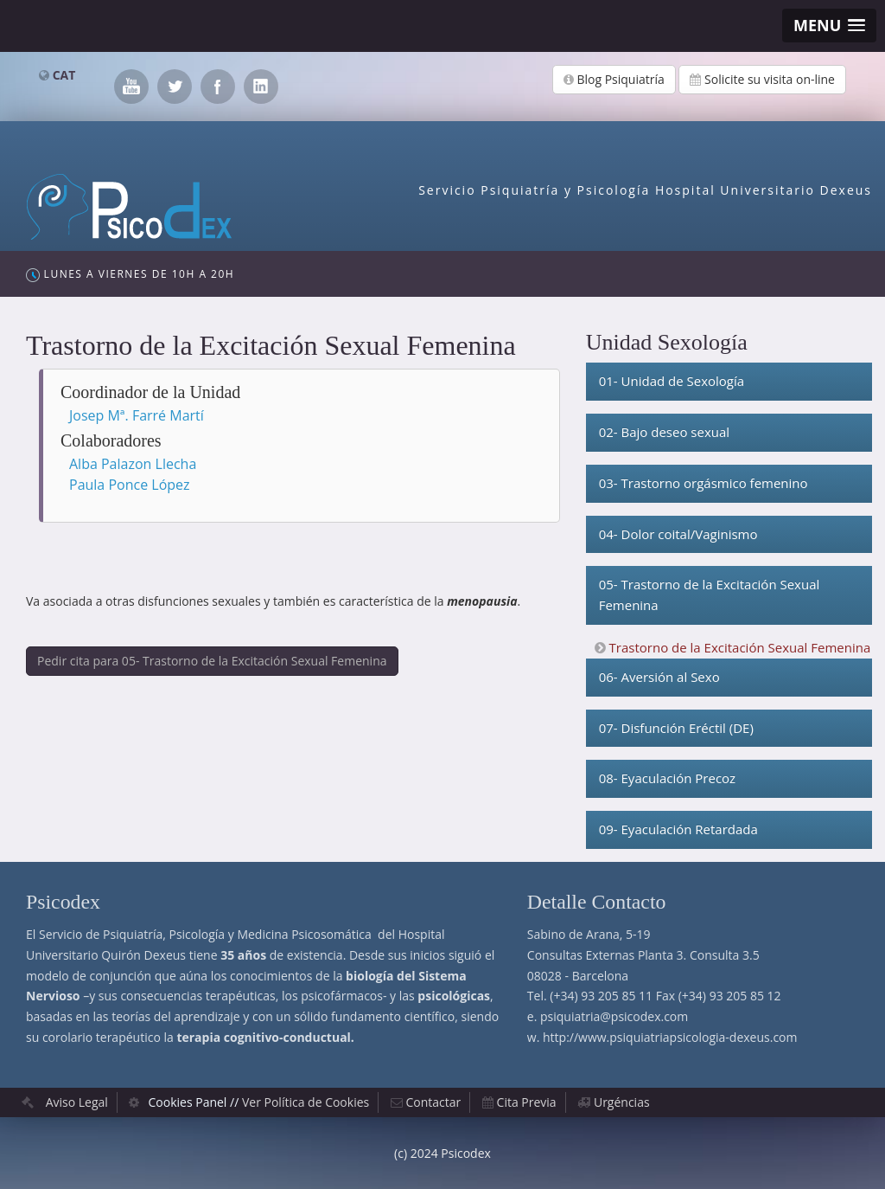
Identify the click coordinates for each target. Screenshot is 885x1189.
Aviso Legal (77, 1102)
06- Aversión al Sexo (659, 676)
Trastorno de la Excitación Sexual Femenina (740, 647)
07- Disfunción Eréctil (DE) (676, 727)
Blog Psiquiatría (614, 79)
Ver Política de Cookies (305, 1102)
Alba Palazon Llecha (132, 463)
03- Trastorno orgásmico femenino (703, 483)
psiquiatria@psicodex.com (614, 1016)
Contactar (434, 1102)
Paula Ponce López (129, 484)
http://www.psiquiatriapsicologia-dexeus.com (670, 1037)
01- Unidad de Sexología (671, 380)
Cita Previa (527, 1102)
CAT (64, 75)
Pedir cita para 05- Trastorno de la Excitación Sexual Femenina (212, 660)
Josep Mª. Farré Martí (136, 415)
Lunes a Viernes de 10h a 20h (130, 274)
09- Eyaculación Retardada (678, 829)
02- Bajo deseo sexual (664, 431)
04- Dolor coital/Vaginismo (678, 534)
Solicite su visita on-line (762, 79)
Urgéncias (622, 1102)
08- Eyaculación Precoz (667, 778)
